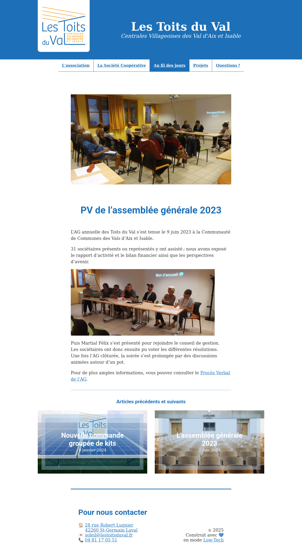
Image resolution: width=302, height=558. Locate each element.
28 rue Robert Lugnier (109, 525)
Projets (200, 65)
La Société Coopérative (121, 65)
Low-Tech (213, 539)
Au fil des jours (169, 65)
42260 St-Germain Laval (111, 530)
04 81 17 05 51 (101, 539)
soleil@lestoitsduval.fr (109, 535)
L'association (76, 65)
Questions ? (228, 65)
